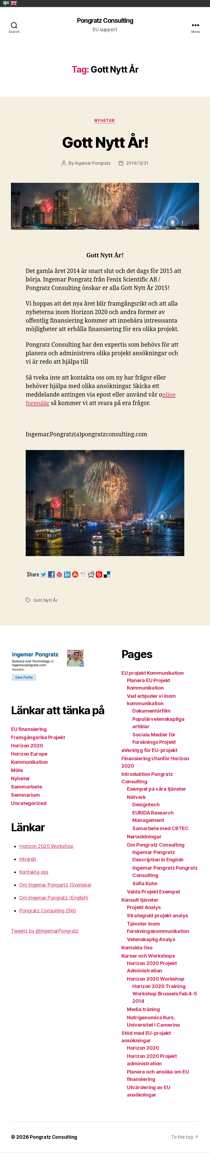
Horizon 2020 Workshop (46, 847)
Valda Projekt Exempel (153, 892)
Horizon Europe (29, 754)
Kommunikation (29, 762)
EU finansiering (29, 730)
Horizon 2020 (27, 746)
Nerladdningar (144, 837)
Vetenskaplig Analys (151, 940)
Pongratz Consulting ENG (47, 911)
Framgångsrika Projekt (38, 738)
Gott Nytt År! (104, 142)
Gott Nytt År (45, 600)
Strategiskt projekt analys (157, 916)
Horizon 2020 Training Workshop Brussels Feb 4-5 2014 (164, 994)
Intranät (27, 859)
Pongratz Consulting (105, 21)
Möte (17, 771)
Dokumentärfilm (151, 711)
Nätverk (136, 798)
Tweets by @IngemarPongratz (44, 931)
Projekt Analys (144, 908)
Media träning (143, 1010)
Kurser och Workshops (148, 956)
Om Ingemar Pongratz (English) (53, 898)
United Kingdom (13, 3)
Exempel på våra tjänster (156, 789)
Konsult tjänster (140, 900)
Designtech (145, 805)
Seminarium (25, 795)
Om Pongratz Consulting (156, 845)
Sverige (6, 3)
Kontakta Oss (137, 948)
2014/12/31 (137, 164)
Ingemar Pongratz (92, 164)
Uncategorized (28, 804)
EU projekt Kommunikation (152, 673)
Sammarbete (26, 787)
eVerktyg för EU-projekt (149, 751)
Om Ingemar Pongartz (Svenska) (55, 885)
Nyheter (105, 121)
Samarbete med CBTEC (160, 829)
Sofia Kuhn (144, 884)
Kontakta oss (33, 872)
